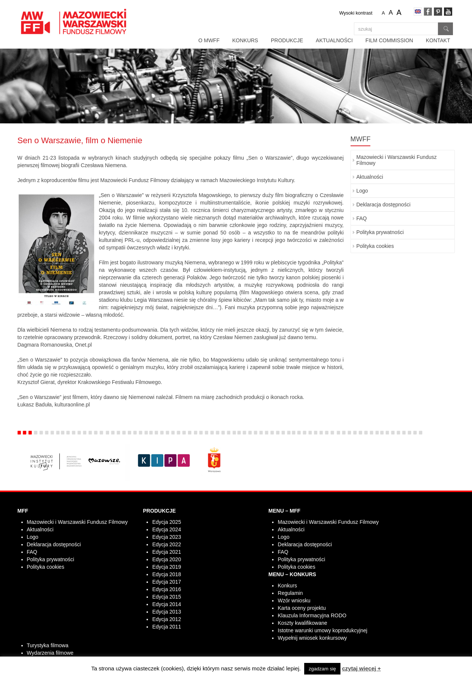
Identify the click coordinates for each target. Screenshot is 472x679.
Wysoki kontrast (356, 13)
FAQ (362, 218)
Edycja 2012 (166, 619)
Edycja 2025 (166, 522)
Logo (362, 191)
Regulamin (290, 593)
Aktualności (334, 40)
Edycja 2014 (166, 604)
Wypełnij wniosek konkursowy (312, 638)
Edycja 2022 (166, 544)
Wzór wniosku (294, 600)
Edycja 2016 (166, 589)
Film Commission (389, 40)
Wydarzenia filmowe (50, 653)
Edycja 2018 (166, 574)
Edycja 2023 (166, 537)
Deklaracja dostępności (384, 205)
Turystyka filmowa (48, 645)
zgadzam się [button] (322, 669)
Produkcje (287, 40)
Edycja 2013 (166, 612)
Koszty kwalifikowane (302, 623)
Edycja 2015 (166, 597)
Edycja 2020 (166, 559)
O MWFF (209, 40)
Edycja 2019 (166, 567)
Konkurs (245, 40)
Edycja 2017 (166, 582)
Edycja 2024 (166, 529)
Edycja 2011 (166, 627)
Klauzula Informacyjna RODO (312, 615)
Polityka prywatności (380, 232)
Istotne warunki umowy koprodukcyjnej (322, 630)
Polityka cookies (375, 246)
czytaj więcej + (361, 668)
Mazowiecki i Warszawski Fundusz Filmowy (397, 160)
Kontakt (438, 40)
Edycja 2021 (166, 552)
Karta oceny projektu (302, 608)
